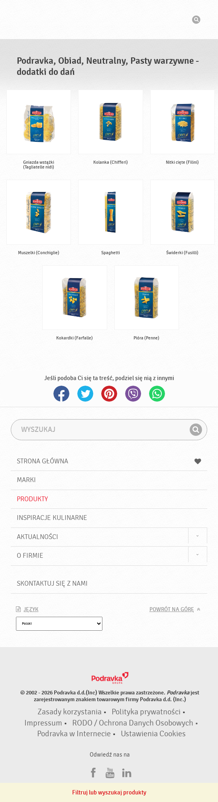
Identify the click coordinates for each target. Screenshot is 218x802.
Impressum (43, 723)
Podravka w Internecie (74, 733)
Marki (26, 480)
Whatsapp (157, 394)
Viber (133, 394)
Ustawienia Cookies (153, 733)
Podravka (109, 19)
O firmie (30, 555)
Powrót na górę (171, 609)
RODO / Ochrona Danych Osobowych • (135, 723)
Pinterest (109, 394)
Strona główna (109, 461)
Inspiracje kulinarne (52, 518)
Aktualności (37, 537)
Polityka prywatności (146, 712)
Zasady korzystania (69, 712)
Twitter (85, 394)
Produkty (32, 499)
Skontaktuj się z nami (52, 583)
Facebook (61, 394)
